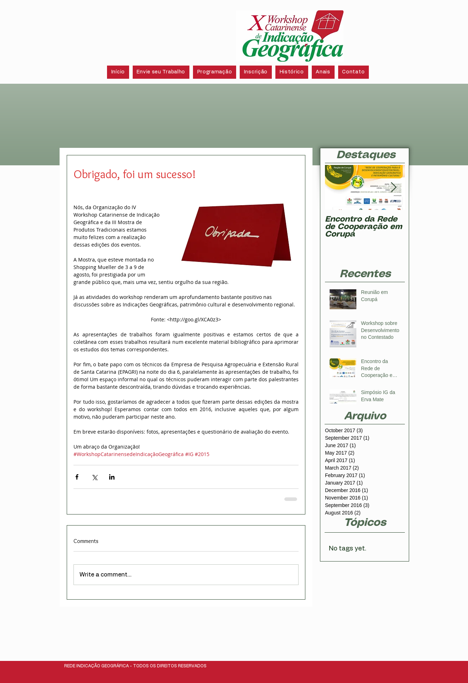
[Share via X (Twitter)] (94, 477)
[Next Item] (393, 187)
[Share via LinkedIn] (111, 477)
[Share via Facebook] (76, 477)
